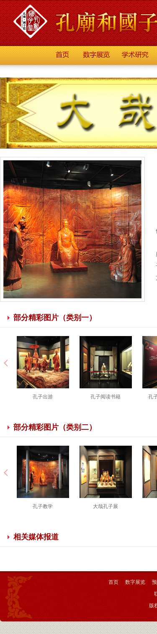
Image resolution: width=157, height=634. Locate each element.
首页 (113, 582)
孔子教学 (43, 506)
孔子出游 (43, 397)
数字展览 (135, 582)
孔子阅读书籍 (105, 397)
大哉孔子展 (105, 506)
